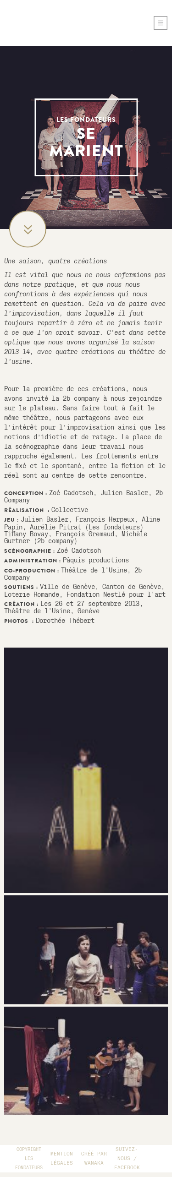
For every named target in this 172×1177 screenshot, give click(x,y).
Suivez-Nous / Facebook (127, 1158)
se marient (86, 138)
